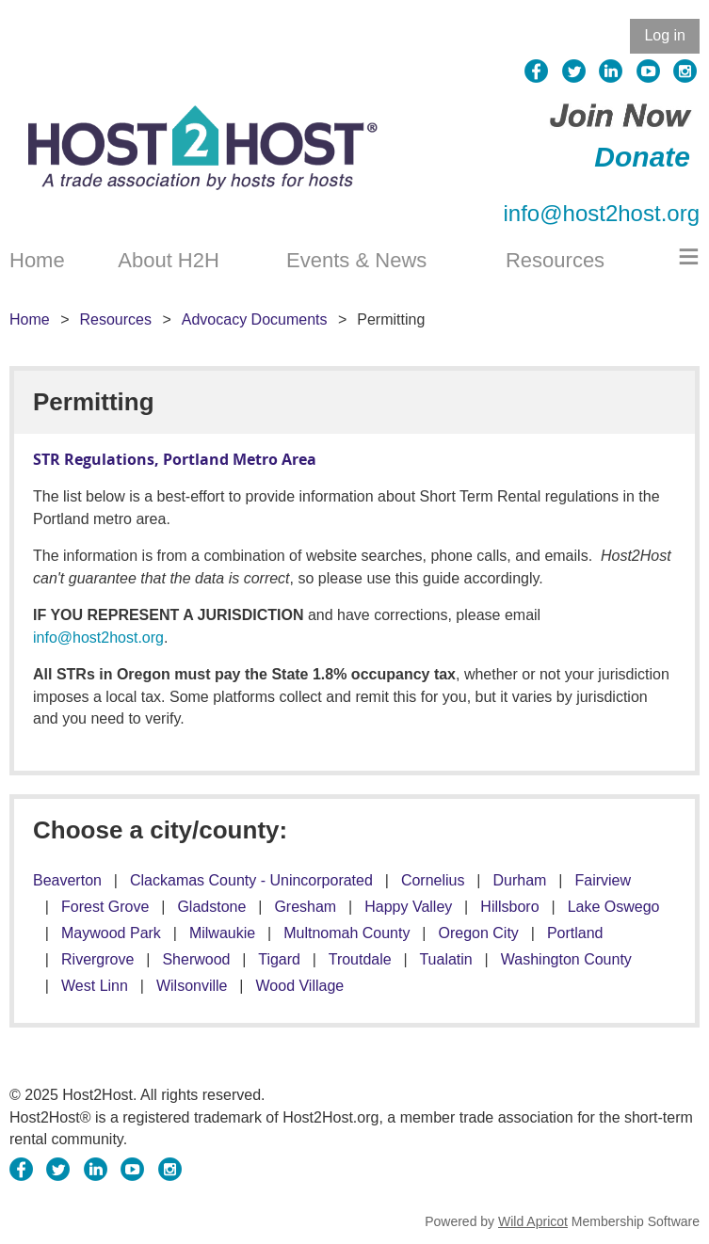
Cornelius (433, 880)
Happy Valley (408, 907)
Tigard (279, 959)
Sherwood (196, 959)
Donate (642, 156)
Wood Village (300, 986)
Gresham (305, 907)
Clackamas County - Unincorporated (251, 880)
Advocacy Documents (255, 319)
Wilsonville (192, 986)
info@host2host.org (602, 213)
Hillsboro (509, 907)
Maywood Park (111, 933)
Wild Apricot (533, 1221)
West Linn (94, 986)
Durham (520, 880)
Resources (115, 319)
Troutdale (360, 959)
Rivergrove (97, 959)
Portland (575, 933)
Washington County (566, 959)
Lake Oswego (614, 907)
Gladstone (211, 907)
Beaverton (67, 880)
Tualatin (445, 959)
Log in (664, 35)
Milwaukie (222, 933)
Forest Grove (105, 907)
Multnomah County (346, 933)
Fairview (602, 880)
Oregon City (479, 933)
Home (29, 319)
